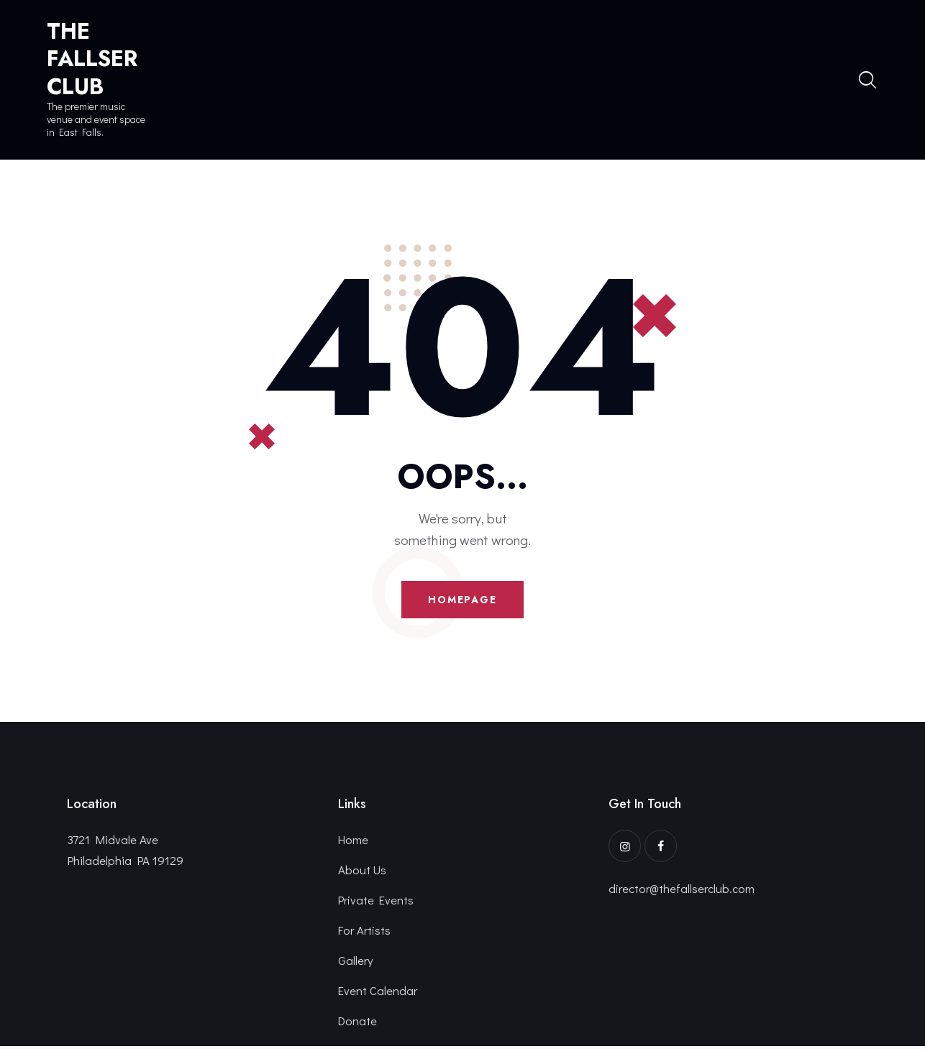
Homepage (462, 600)
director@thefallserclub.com (683, 889)
